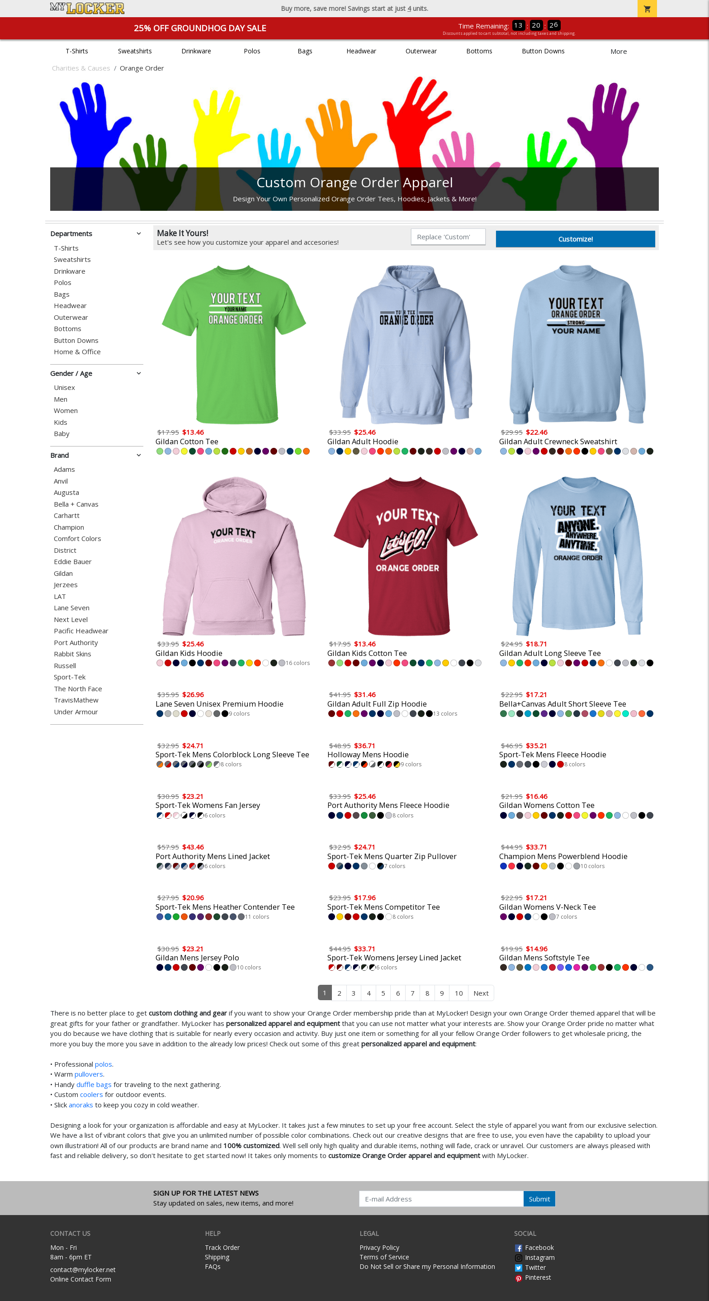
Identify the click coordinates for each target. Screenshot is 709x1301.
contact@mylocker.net (83, 1269)
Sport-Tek (69, 677)
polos (103, 1063)
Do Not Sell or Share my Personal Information (427, 1266)
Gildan (63, 573)
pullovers (89, 1073)
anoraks (81, 1104)
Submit (539, 1198)
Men (60, 399)
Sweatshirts (135, 51)
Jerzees (66, 585)
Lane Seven (72, 608)
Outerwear (421, 51)
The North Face (78, 689)
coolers (91, 1094)
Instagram (534, 1257)
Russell (65, 665)
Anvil (61, 481)
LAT (60, 596)
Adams (64, 469)
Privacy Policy (379, 1247)
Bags (305, 51)
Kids (60, 422)
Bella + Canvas (76, 504)
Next (481, 992)
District (65, 550)
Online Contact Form (80, 1279)
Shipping (217, 1257)
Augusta (66, 492)
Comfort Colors (77, 538)
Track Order (222, 1247)
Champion (69, 527)
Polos (252, 51)
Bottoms (479, 51)
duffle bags (94, 1084)
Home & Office (77, 352)
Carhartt (67, 515)
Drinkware (196, 51)
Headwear (361, 51)
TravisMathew (76, 700)
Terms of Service (384, 1257)
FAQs (213, 1266)
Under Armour (76, 712)
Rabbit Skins (72, 654)
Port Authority (76, 642)
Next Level (71, 619)
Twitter (530, 1267)
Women (66, 410)
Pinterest (532, 1277)
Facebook (534, 1247)
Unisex (64, 387)
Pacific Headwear (81, 631)
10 (459, 992)
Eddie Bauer (73, 561)
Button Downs (543, 51)
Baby (62, 433)
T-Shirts (77, 51)
